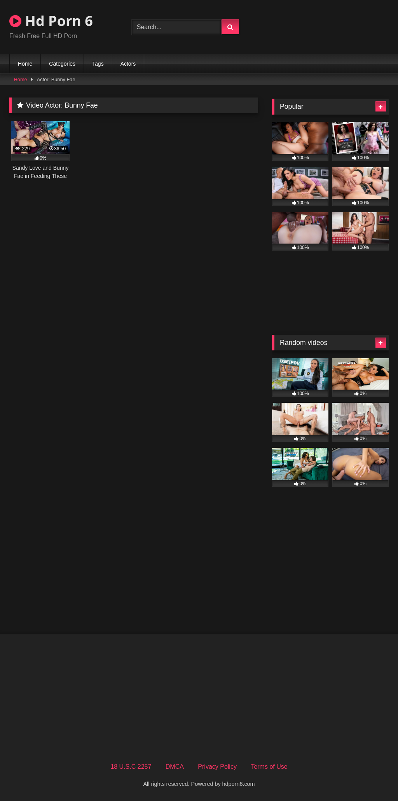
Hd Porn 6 (51, 20)
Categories (62, 64)
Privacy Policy (217, 766)
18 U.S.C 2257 (130, 766)
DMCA (175, 766)
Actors (128, 64)
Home (25, 64)
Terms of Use (269, 766)
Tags (98, 64)
